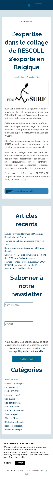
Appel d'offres (11, 380)
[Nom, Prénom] (19, 305)
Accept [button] (19, 463)
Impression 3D (11, 387)
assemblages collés (24, 191)
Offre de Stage (12, 418)
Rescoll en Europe (13, 430)
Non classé (10, 399)
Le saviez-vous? (12, 395)
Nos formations (12, 407)
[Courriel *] (19, 323)
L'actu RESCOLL (27, 21)
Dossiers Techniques (14, 383)
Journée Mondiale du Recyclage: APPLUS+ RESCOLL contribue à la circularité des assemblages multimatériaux (25, 265)
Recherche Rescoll (13, 426)
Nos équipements (13, 403)
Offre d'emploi (11, 414)
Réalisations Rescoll (14, 422)
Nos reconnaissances (15, 410)
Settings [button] (8, 463)
